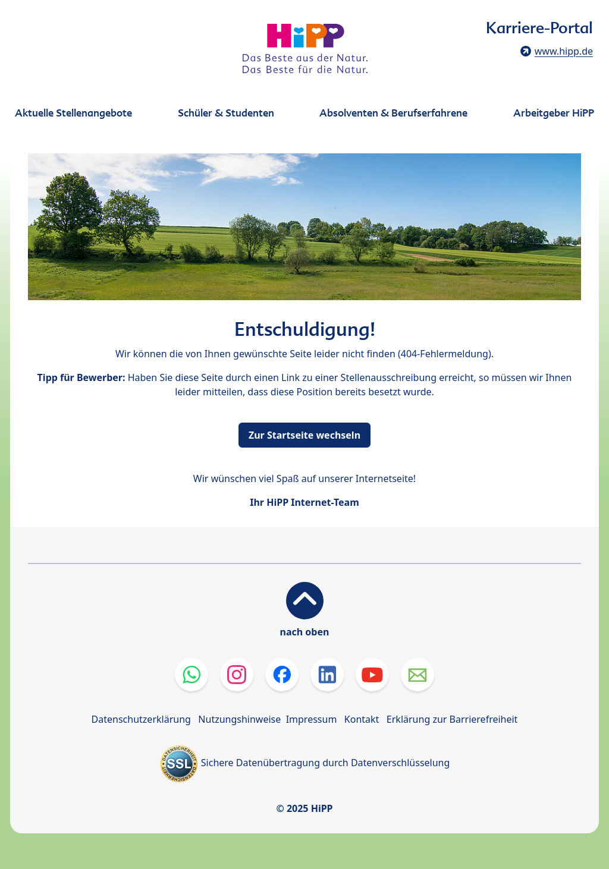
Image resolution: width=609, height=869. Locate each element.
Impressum (311, 719)
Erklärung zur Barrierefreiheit (452, 719)
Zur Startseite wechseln (304, 435)
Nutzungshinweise (239, 719)
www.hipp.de (564, 51)
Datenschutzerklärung (141, 719)
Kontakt (361, 719)
